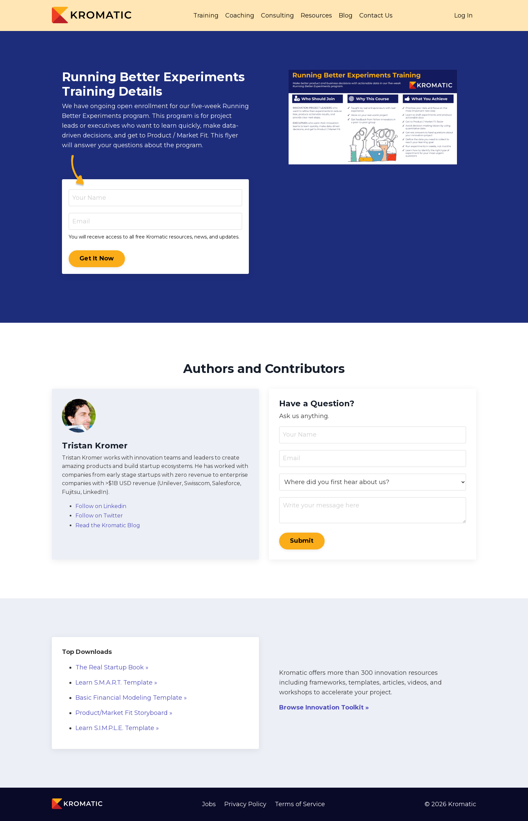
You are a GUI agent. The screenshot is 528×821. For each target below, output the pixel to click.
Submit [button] (302, 540)
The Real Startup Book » (111, 667)
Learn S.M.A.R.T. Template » (116, 682)
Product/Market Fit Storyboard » (123, 713)
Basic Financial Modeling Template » (131, 697)
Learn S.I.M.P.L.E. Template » (117, 728)
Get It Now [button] (96, 258)
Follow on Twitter (99, 515)
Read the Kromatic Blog (107, 525)
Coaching (239, 15)
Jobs (209, 804)
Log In (463, 15)
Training (206, 15)
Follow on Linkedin (100, 506)
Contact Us (376, 15)
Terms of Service (300, 804)
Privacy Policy (245, 804)
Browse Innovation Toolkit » (324, 707)
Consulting (277, 15)
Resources (316, 15)
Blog (346, 15)
